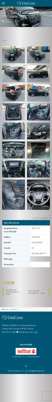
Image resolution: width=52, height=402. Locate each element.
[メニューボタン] (3, 3)
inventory (9, 21)
